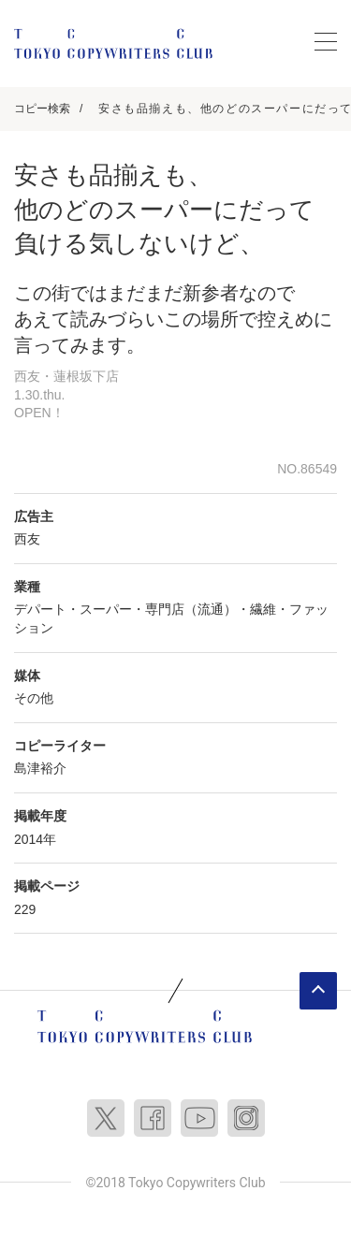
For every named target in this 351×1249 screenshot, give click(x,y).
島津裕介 (40, 768)
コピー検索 (42, 108)
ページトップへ (318, 990)
